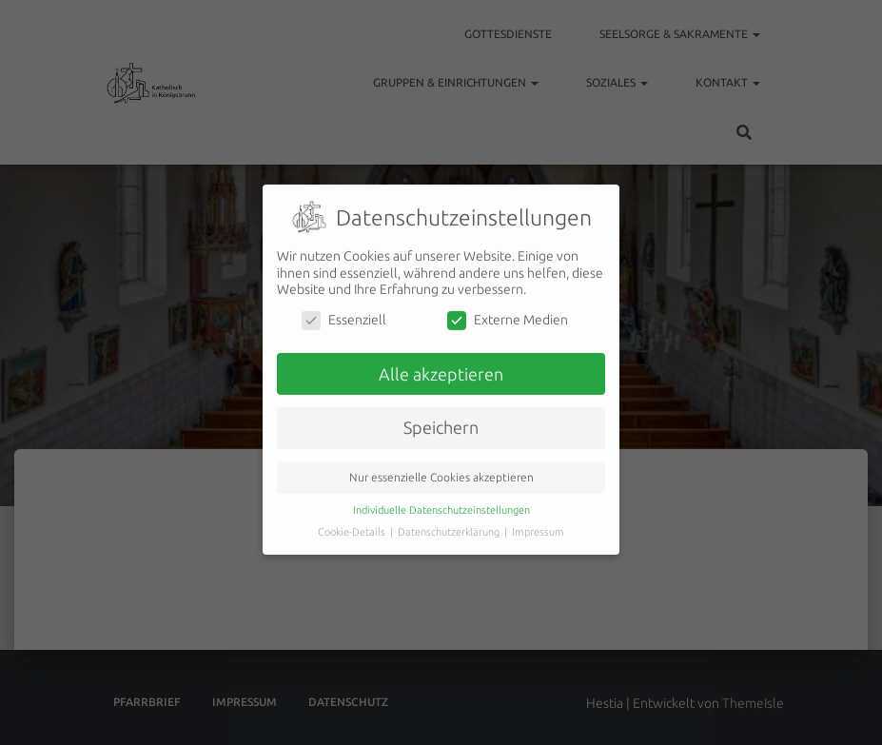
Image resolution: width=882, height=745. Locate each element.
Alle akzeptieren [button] (441, 364)
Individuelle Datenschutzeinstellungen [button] (441, 500)
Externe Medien (507, 311)
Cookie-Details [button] (353, 522)
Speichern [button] (441, 418)
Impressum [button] (538, 522)
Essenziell (344, 311)
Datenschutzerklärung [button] (450, 522)
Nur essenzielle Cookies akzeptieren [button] (441, 467)
